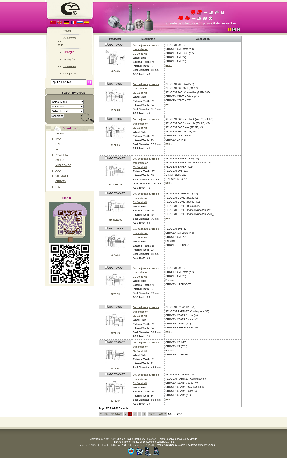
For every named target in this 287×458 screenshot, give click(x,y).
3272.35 (115, 71)
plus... (168, 65)
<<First (103, 413)
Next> (152, 413)
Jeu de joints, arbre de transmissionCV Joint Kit (146, 49)
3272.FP (115, 400)
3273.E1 (115, 255)
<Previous (116, 413)
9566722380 (115, 219)
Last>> (162, 413)
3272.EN (115, 368)
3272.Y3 (115, 333)
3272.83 (115, 145)
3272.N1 (115, 294)
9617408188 (115, 184)
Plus (57, 186)
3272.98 (115, 110)
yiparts (193, 439)
